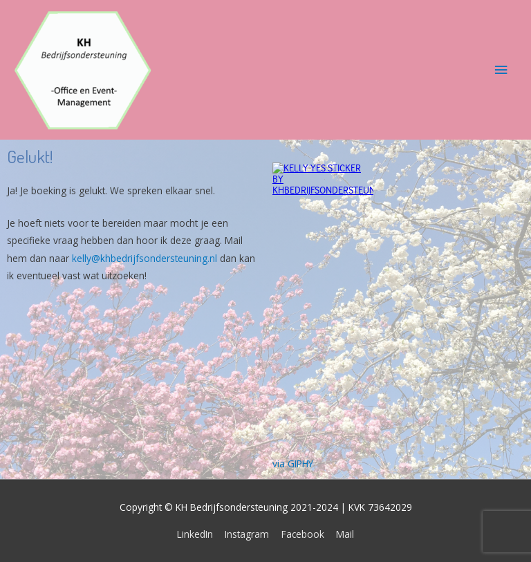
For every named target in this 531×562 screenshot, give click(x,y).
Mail (345, 534)
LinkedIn (195, 534)
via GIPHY (292, 463)
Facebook (302, 534)
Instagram (247, 534)
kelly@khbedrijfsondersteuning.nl (144, 258)
